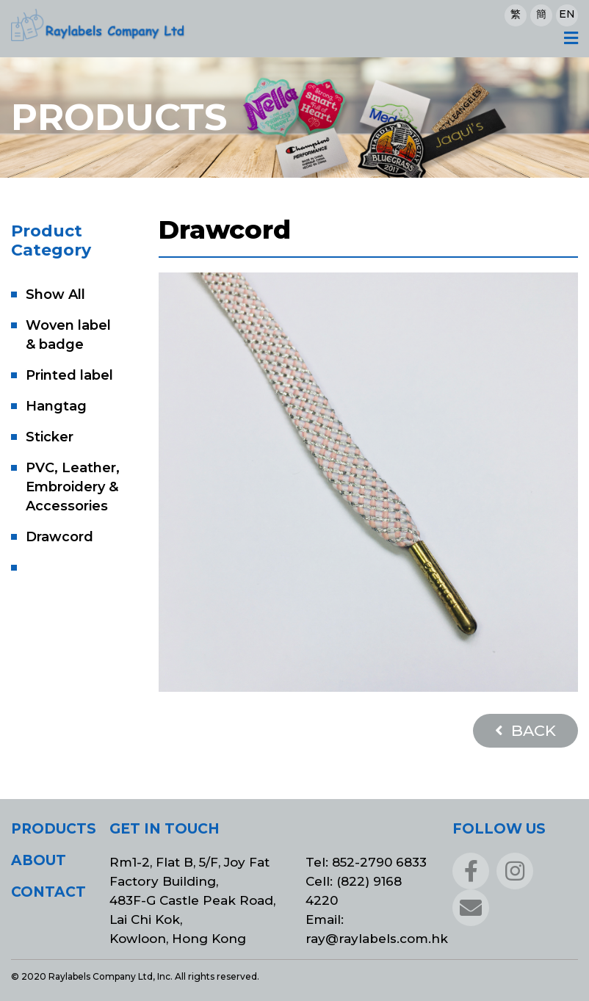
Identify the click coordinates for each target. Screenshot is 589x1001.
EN (567, 14)
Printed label (69, 375)
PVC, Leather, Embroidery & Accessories (73, 487)
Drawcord (59, 537)
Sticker (49, 437)
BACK (525, 730)
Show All (55, 294)
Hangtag (56, 406)
